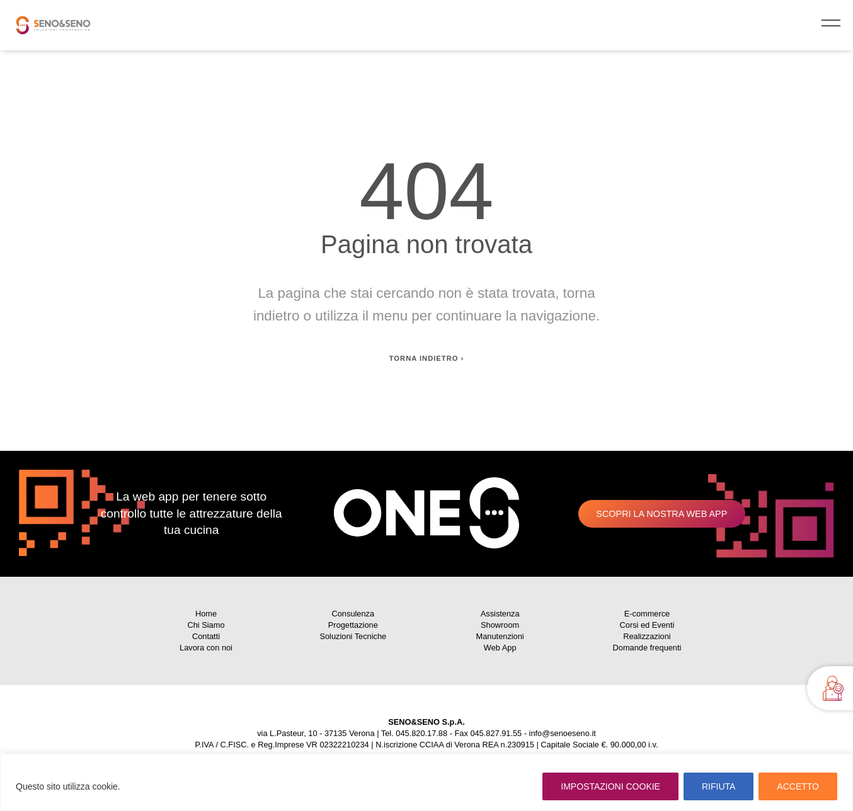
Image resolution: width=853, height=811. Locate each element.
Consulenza (353, 613)
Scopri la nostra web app (661, 514)
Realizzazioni (646, 636)
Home (206, 613)
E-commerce (647, 613)
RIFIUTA (718, 786)
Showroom (500, 625)
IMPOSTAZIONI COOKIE (610, 786)
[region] (426, 782)
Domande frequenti (647, 647)
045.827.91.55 (496, 733)
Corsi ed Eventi (647, 625)
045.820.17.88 (421, 733)
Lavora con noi (206, 647)
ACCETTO (798, 786)
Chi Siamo (205, 625)
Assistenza (500, 613)
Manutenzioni (500, 636)
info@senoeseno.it (562, 733)
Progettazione (353, 625)
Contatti (206, 636)
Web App (500, 647)
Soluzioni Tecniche (352, 636)
